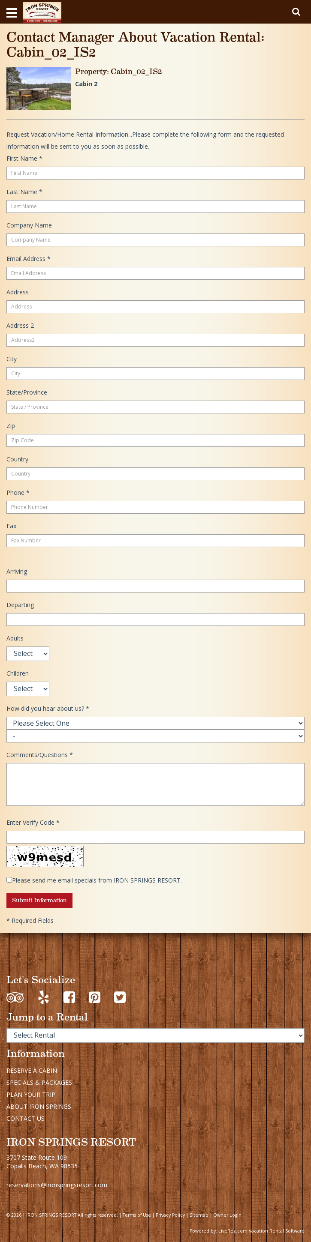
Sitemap (199, 1215)
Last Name (24, 192)
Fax (11, 526)
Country (17, 459)
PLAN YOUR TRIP (30, 1094)
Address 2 (20, 325)
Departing (20, 605)
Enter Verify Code (33, 822)
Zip (10, 426)
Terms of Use (137, 1215)
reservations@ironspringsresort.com (56, 1185)
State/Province (26, 392)
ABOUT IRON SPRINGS (38, 1106)
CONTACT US (25, 1118)
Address (17, 292)
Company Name (29, 225)
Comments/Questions (39, 755)
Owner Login (227, 1215)
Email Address (28, 258)
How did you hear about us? (47, 708)
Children (17, 673)
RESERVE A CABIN (31, 1070)
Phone (18, 492)
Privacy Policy (170, 1215)
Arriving (16, 571)
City (11, 359)
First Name (24, 158)
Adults (15, 638)
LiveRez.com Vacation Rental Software (261, 1231)
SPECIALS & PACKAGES (39, 1082)
